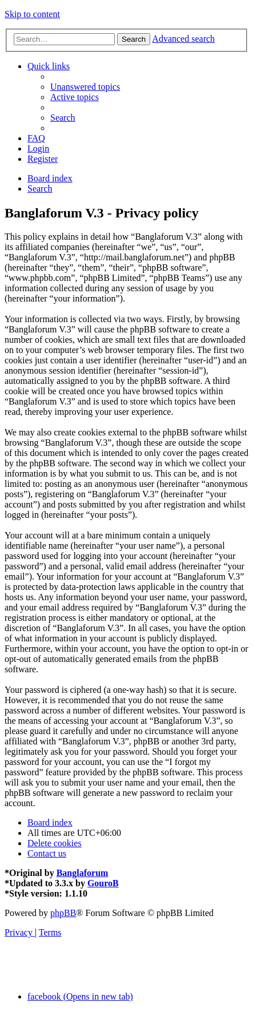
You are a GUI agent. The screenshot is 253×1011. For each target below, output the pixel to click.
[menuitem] (85, 87)
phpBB (63, 913)
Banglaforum (83, 873)
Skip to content (32, 14)
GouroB (103, 883)
